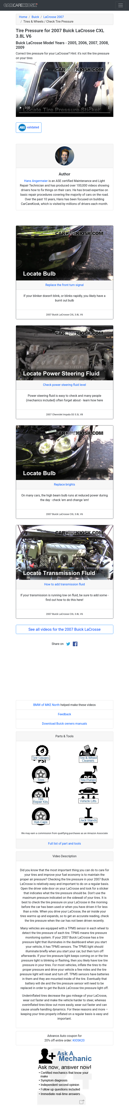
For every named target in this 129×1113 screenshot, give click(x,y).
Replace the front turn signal (64, 285)
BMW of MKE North (46, 705)
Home (23, 17)
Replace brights (64, 484)
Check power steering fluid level (64, 385)
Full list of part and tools (64, 843)
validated (28, 127)
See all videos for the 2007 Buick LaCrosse (64, 629)
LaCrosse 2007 (53, 17)
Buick (35, 17)
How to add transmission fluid (64, 584)
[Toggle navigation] (120, 5)
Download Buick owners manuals (64, 723)
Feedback (64, 714)
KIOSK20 (79, 1040)
